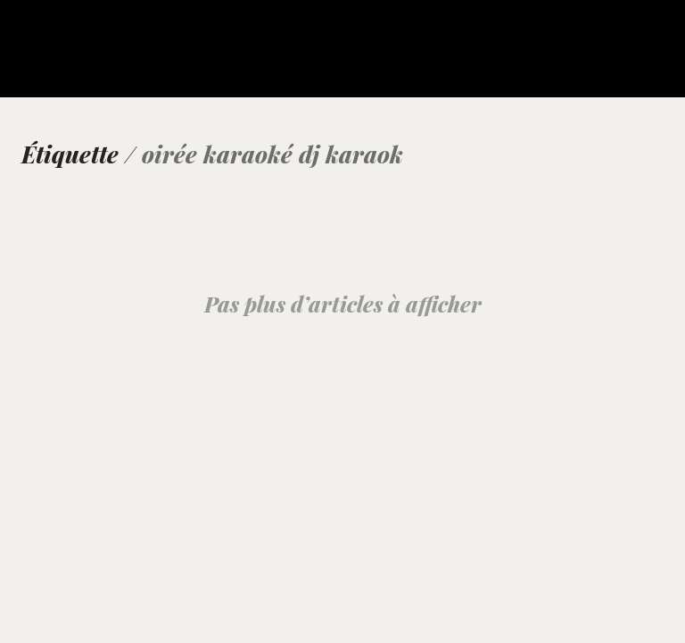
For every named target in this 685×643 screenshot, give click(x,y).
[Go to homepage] (58, 59)
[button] (661, 37)
